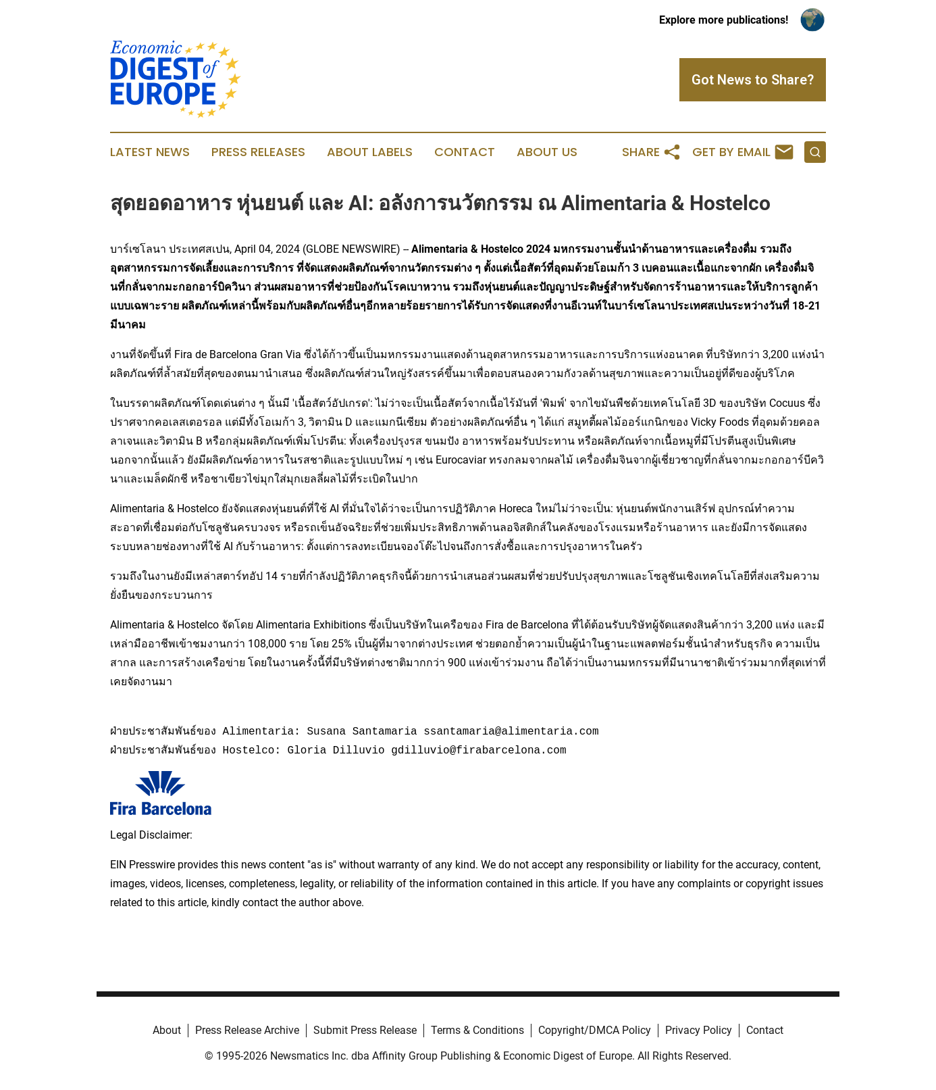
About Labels (370, 152)
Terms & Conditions (477, 1030)
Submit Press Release (365, 1030)
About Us (547, 152)
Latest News (150, 152)
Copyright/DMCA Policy (594, 1030)
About (167, 1030)
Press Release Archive (247, 1030)
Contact (464, 152)
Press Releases (258, 152)
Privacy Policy (698, 1030)
